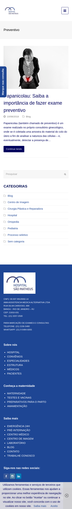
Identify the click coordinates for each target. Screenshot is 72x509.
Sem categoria (16, 241)
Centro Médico (18, 434)
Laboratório (16, 443)
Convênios (15, 356)
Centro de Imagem (18, 202)
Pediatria (13, 228)
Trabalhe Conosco (21, 455)
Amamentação (17, 406)
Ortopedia (13, 221)
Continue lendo (14, 149)
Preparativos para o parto (26, 401)
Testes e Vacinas (19, 397)
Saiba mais (40, 506)
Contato (13, 451)
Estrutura (15, 365)
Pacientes (14, 373)
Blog (28, 116)
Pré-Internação (18, 430)
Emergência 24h (18, 426)
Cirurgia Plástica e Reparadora (25, 208)
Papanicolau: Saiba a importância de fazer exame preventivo (33, 103)
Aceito (54, 506)
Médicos (13, 369)
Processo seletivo (18, 235)
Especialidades (18, 360)
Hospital (12, 215)
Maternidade (16, 393)
